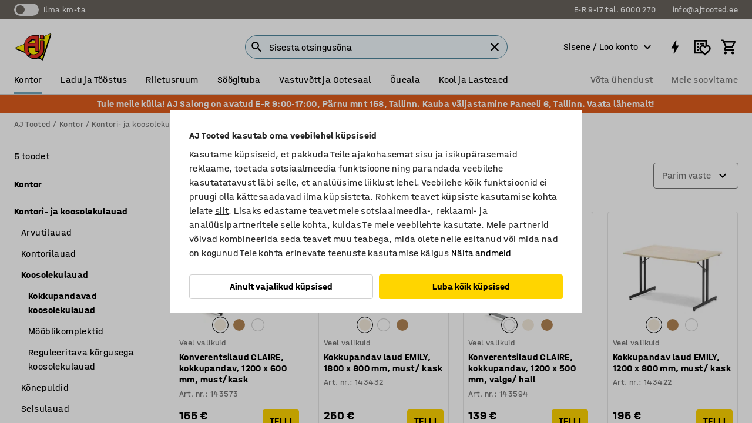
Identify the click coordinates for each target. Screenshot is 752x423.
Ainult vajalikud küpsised (281, 286)
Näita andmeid (481, 252)
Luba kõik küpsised (471, 286)
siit (222, 210)
